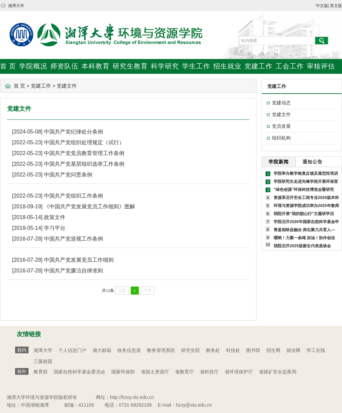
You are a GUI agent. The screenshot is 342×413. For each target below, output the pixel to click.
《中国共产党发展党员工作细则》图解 (89, 206)
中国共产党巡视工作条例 (73, 239)
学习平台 (54, 228)
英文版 (336, 5)
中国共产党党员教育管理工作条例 (84, 153)
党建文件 (67, 86)
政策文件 (54, 217)
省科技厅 (209, 371)
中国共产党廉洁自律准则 (73, 270)
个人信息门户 (72, 350)
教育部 (41, 371)
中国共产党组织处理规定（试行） (84, 142)
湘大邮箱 (102, 350)
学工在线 (315, 350)
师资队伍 (64, 66)
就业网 (293, 350)
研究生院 (190, 350)
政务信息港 (129, 350)
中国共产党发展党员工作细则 (79, 260)
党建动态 (281, 102)
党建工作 (258, 66)
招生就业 (227, 66)
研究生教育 (130, 66)
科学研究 (165, 66)
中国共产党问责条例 (68, 174)
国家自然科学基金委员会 (79, 371)
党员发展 (281, 126)
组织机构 (281, 138)
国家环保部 (123, 371)
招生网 (273, 350)
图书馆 (253, 350)
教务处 (213, 350)
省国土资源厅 (155, 371)
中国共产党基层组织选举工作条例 (84, 164)
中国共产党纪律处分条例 (73, 132)
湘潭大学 (16, 5)
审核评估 (321, 66)
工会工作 (290, 66)
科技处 (233, 350)
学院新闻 (279, 161)
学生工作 (196, 66)
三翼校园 (43, 361)
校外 (21, 371)
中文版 (322, 5)
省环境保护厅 (239, 371)
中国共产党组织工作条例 (73, 196)
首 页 (8, 66)
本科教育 (95, 66)
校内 (21, 350)
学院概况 (33, 66)
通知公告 (312, 161)
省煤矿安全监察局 (277, 371)
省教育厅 (184, 371)
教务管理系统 (161, 350)
